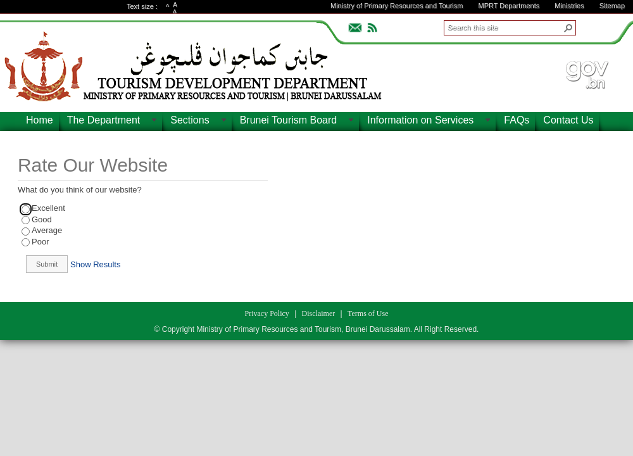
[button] (568, 28)
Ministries (569, 6)
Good (42, 219)
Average (47, 230)
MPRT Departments (508, 6)
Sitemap (612, 6)
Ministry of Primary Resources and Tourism (396, 6)
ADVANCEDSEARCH (596, 26)
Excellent (48, 208)
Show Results (95, 264)
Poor (40, 241)
